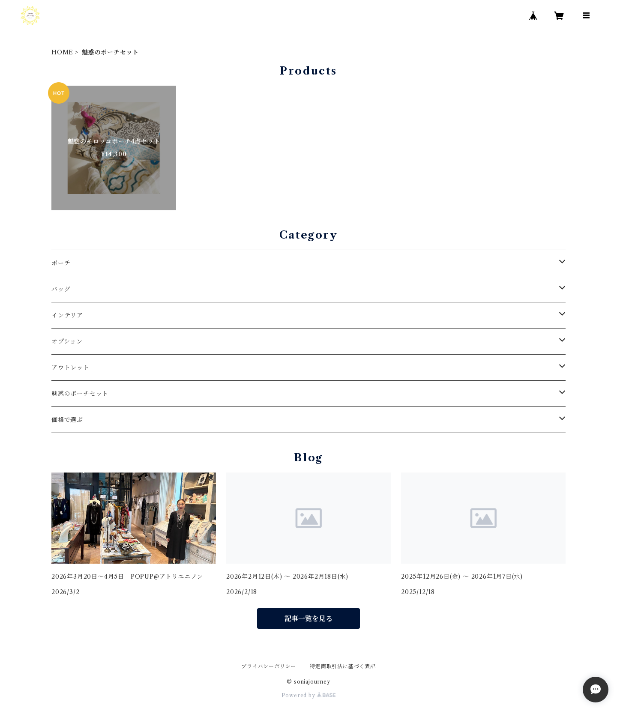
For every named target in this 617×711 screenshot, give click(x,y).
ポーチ (60, 263)
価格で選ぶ (67, 420)
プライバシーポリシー (268, 666)
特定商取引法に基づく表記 (343, 666)
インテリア (67, 315)
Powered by (309, 695)
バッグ (60, 289)
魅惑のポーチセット (79, 393)
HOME (62, 52)
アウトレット (70, 367)
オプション (67, 341)
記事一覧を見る (308, 618)
